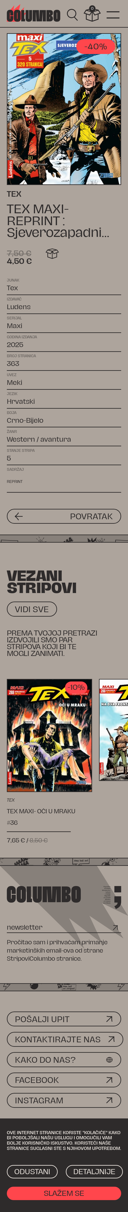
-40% (95, 46)
